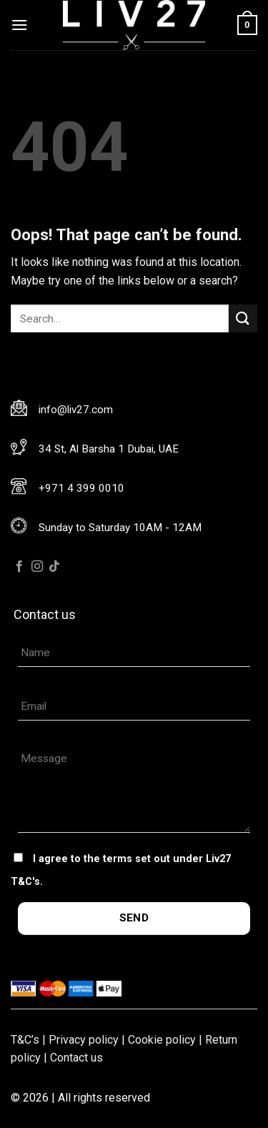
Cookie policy (162, 1040)
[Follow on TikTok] (54, 566)
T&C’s (25, 1040)
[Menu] (19, 24)
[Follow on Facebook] (19, 566)
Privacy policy (84, 1040)
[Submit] (243, 318)
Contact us (76, 1057)
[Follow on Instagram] (37, 566)
